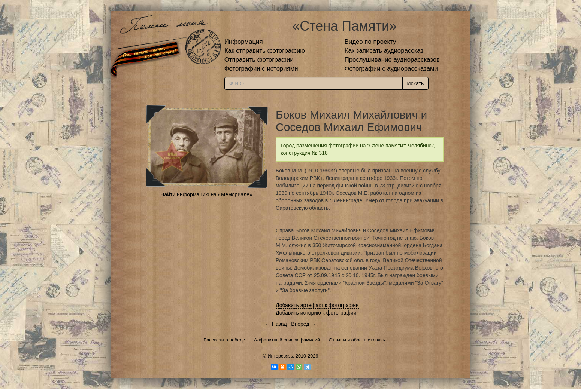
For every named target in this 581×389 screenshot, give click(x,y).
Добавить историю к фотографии (316, 313)
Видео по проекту (370, 41)
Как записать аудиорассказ (384, 50)
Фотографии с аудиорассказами (391, 68)
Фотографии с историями (261, 68)
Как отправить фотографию (264, 50)
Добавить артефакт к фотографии (317, 305)
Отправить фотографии (259, 59)
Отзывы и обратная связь (357, 340)
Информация (243, 41)
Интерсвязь (280, 356)
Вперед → (303, 324)
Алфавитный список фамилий (287, 340)
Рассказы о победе (224, 340)
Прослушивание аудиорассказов (392, 59)
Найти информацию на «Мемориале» (206, 194)
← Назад (276, 324)
